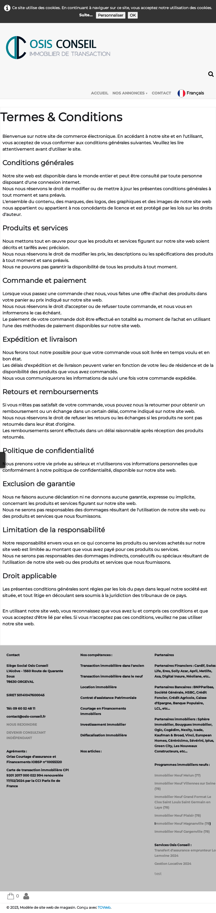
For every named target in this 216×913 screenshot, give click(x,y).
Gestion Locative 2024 (172, 864)
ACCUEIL (99, 93)
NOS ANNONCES (129, 93)
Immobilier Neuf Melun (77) (177, 775)
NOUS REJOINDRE (21, 724)
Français (191, 93)
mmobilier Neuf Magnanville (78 (183, 823)
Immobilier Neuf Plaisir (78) (177, 815)
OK (133, 15)
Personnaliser (110, 15)
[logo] (57, 47)
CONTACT (161, 93)
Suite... (86, 15)
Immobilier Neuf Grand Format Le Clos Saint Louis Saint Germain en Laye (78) (182, 802)
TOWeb (104, 908)
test (158, 873)
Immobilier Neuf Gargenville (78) (182, 832)
